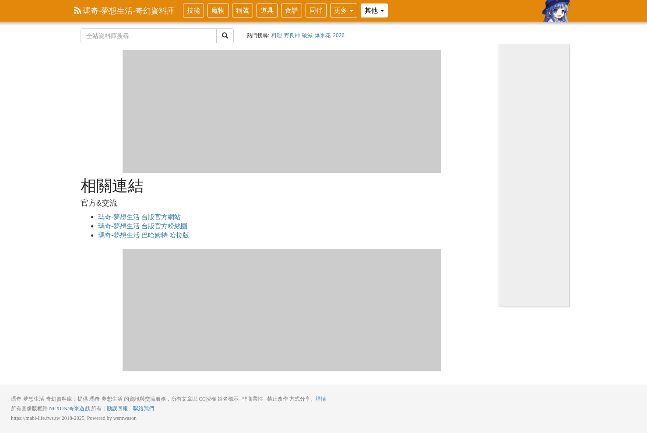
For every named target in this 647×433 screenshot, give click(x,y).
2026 (339, 35)
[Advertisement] (282, 111)
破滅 (307, 35)
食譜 (291, 10)
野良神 (292, 35)
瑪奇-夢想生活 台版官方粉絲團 (142, 226)
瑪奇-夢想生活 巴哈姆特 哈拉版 (143, 235)
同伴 (316, 10)
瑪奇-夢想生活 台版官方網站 (139, 216)
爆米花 (323, 35)
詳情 (321, 399)
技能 (193, 10)
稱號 (242, 10)
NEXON (58, 408)
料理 (276, 35)
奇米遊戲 (79, 408)
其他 (374, 10)
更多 (343, 10)
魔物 (218, 10)
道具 (267, 10)
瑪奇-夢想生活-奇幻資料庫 (124, 11)
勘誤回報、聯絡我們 (130, 408)
